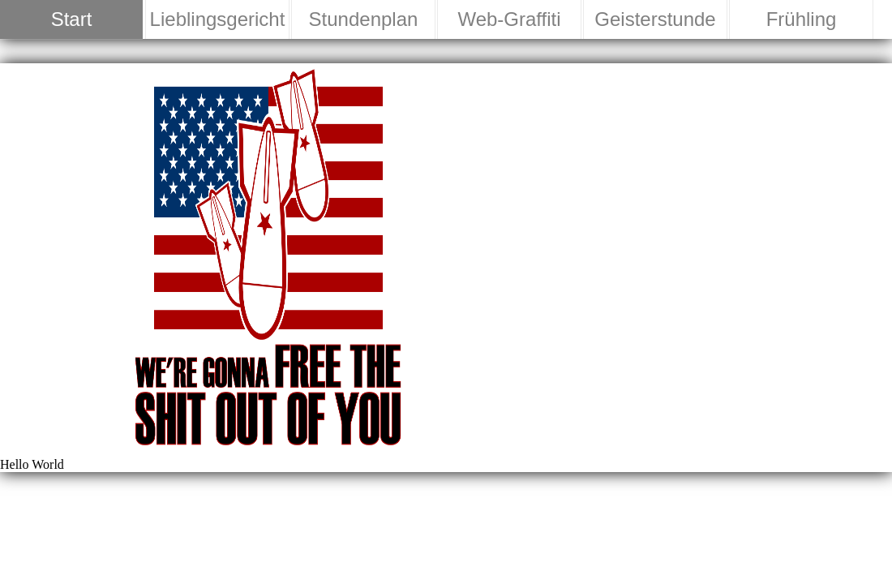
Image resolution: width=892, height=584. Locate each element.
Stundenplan (363, 19)
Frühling (801, 19)
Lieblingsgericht (217, 19)
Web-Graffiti (508, 19)
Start (71, 19)
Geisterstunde (654, 19)
